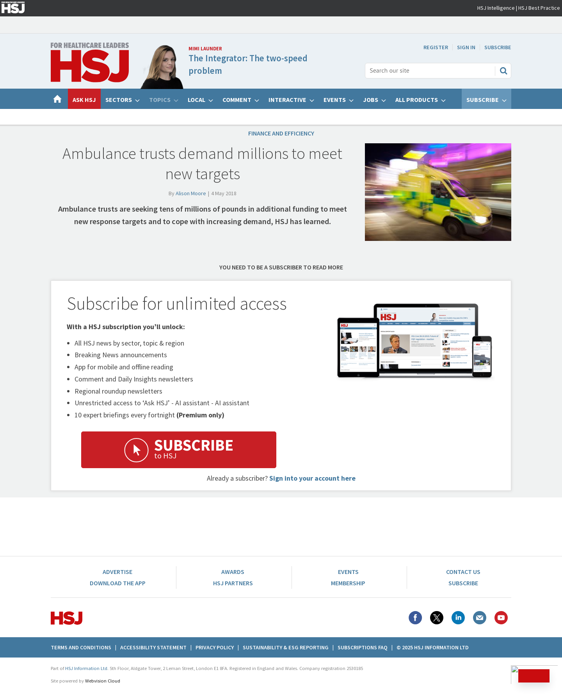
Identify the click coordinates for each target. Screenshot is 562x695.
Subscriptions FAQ (363, 647)
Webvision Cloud (102, 681)
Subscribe (497, 47)
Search (503, 70)
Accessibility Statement (153, 647)
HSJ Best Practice (539, 7)
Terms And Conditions (81, 647)
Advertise (117, 572)
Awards (232, 572)
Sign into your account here (312, 478)
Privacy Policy (215, 647)
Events (348, 572)
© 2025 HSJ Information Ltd (433, 647)
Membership (348, 583)
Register (435, 47)
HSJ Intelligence (496, 7)
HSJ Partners (233, 583)
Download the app (118, 583)
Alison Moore (191, 193)
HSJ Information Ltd (86, 668)
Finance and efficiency (281, 133)
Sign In (466, 47)
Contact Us (463, 572)
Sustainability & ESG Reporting (286, 647)
